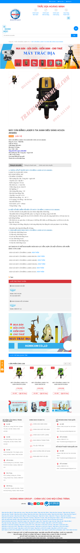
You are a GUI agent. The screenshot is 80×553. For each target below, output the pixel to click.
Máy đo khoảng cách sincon (55, 529)
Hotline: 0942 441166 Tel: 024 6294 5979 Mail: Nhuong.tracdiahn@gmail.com (66, 433)
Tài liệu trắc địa (37, 451)
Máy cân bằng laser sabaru (52, 527)
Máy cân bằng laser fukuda (9, 529)
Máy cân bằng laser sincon (68, 527)
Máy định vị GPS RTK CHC (27, 534)
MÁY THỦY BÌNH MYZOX (70, 539)
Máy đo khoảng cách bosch (9, 530)
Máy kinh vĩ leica (18, 527)
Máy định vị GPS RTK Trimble (37, 532)
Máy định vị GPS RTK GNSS (20, 532)
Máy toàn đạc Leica (19, 522)
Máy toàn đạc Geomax (56, 522)
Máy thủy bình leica (33, 523)
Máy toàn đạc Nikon (43, 522)
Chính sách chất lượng (39, 440)
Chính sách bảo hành (38, 430)
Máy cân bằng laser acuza (24, 529)
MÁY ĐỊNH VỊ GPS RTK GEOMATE (11, 539)
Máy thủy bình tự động (20, 523)
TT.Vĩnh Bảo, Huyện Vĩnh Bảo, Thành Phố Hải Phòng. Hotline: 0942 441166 (13, 485)
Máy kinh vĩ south (39, 527)
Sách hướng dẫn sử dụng (40, 457)
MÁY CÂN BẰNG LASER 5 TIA (22, 41)
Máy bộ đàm (67, 530)
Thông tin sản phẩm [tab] (16, 165)
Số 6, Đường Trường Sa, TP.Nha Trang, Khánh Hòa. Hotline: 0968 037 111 (13, 474)
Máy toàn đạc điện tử (7, 522)
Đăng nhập (59, 1)
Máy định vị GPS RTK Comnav (43, 534)
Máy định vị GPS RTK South (9, 537)
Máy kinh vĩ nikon (43, 525)
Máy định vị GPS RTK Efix (60, 534)
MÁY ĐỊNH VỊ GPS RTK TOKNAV (31, 539)
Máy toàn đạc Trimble (7, 523)
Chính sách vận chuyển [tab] (46, 165)
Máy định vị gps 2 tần (23, 530)
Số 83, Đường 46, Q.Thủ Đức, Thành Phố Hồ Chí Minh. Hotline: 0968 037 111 (13, 464)
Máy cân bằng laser (32, 525)
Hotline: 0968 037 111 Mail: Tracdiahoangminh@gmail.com (66, 445)
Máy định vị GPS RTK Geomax (26, 536)
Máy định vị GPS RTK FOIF (9, 536)
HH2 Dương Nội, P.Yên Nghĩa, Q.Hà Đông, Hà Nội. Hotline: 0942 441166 (12, 453)
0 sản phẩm (51, 1)
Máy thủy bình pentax (8, 525)
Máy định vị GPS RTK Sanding (10, 534)
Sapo (65, 550)
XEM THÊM (35, 252)
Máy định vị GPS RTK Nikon (60, 536)
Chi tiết (15, 393)
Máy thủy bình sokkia (45, 523)
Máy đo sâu (60, 530)
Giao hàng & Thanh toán (39, 446)
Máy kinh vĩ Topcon (54, 525)
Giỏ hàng (23, 393)
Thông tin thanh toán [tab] (30, 165)
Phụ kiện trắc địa (6, 532)
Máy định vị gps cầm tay (49, 530)
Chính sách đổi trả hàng (40, 435)
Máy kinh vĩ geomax (7, 527)
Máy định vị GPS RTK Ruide (26, 537)
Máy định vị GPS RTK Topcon (44, 536)
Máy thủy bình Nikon (57, 523)
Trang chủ (11, 41)
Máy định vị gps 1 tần (36, 530)
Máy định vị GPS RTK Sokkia (54, 532)
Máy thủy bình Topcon (70, 523)
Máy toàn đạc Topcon (69, 522)
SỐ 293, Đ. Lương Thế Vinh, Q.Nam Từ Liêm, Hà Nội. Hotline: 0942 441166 (13, 432)
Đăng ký (68, 1)
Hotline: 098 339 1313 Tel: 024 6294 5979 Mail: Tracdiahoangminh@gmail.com (66, 460)
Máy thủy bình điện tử (20, 525)
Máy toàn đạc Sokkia (31, 522)
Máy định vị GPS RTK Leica (59, 537)
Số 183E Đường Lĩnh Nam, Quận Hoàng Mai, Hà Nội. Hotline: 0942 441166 (13, 443)
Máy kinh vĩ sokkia (66, 525)
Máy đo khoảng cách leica (40, 529)
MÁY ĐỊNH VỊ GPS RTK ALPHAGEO (52, 539)
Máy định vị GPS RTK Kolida (42, 537)
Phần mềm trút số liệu (39, 462)
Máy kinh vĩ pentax (29, 527)
